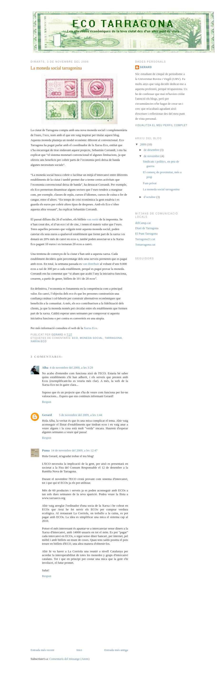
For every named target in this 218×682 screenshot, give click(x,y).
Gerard (47, 415)
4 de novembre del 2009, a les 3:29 (71, 367)
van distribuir (91, 264)
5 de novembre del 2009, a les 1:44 (80, 415)
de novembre (152, 156)
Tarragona (113, 338)
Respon (46, 402)
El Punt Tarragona (146, 233)
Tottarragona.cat (145, 244)
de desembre (152, 150)
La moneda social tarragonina (161, 189)
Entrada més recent (42, 650)
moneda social (91, 338)
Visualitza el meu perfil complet (161, 125)
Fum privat (149, 183)
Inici (79, 650)
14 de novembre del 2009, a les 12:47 (74, 450)
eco (75, 338)
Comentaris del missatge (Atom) (69, 659)
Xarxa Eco (90, 328)
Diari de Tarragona (147, 228)
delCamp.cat (143, 223)
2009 (143, 144)
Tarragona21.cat (145, 239)
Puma (46, 450)
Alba (45, 367)
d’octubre (150, 197)
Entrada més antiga (116, 650)
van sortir (93, 219)
